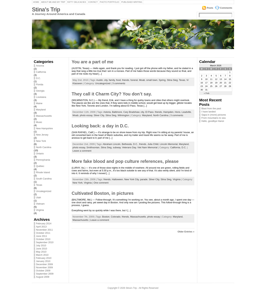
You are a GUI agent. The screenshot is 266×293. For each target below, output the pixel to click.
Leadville (186, 112)
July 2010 (41, 245)
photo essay (86, 115)
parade (144, 179)
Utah (38, 197)
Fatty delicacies (76, 2)
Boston (106, 216)
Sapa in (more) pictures (213, 114)
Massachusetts (44, 115)
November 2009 (44, 267)
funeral (134, 80)
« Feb (206, 93)
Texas (39, 185)
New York (41, 141)
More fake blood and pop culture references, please (125, 161)
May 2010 (41, 251)
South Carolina (44, 178)
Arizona (40, 65)
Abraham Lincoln (111, 144)
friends (125, 80)
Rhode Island (43, 172)
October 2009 (43, 270)
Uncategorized (43, 191)
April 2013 (41, 226)
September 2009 (45, 273)
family (112, 80)
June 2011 (41, 236)
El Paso (149, 112)
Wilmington (123, 115)
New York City (131, 179)
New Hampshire (44, 128)
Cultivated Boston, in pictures (103, 193)
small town (151, 80)
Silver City (99, 115)
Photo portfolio (109, 2)
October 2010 (43, 239)
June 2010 (41, 248)
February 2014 (43, 223)
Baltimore (117, 112)
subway (117, 147)
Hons (177, 112)
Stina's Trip (46, 9)
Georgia (40, 90)
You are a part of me (92, 61)
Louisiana (41, 97)
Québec (40, 166)
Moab (142, 80)
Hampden (168, 112)
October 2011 (43, 233)
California (41, 72)
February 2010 (43, 258)
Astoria (107, 112)
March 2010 (42, 254)
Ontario (40, 153)
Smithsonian (92, 147)
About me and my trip (53, 2)
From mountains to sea (213, 117)
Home (36, 2)
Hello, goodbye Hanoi (212, 121)
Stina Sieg (172, 80)
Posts (210, 7)
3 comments (118, 83)
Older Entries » (186, 231)
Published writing (131, 2)
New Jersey (42, 134)
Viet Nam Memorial (147, 147)
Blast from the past (211, 108)
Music (39, 122)
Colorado (115, 216)
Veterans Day (129, 147)
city (106, 80)
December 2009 (44, 264)
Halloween (117, 179)
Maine (39, 103)
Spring (162, 80)
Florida (39, 84)
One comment (101, 182)
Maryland (41, 109)
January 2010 (43, 261)
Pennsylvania (43, 159)
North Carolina (43, 147)
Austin (99, 80)
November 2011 (44, 229)
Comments (226, 7)
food (118, 80)
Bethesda (127, 144)
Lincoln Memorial (169, 144)
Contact (93, 2)
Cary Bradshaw (131, 112)
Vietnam (40, 203)
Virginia (40, 210)
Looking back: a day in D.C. (100, 126)
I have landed (208, 111)
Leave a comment (82, 150)
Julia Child (153, 144)
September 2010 (45, 242)
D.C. (38, 78)
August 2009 (42, 276)
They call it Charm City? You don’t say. (112, 94)
